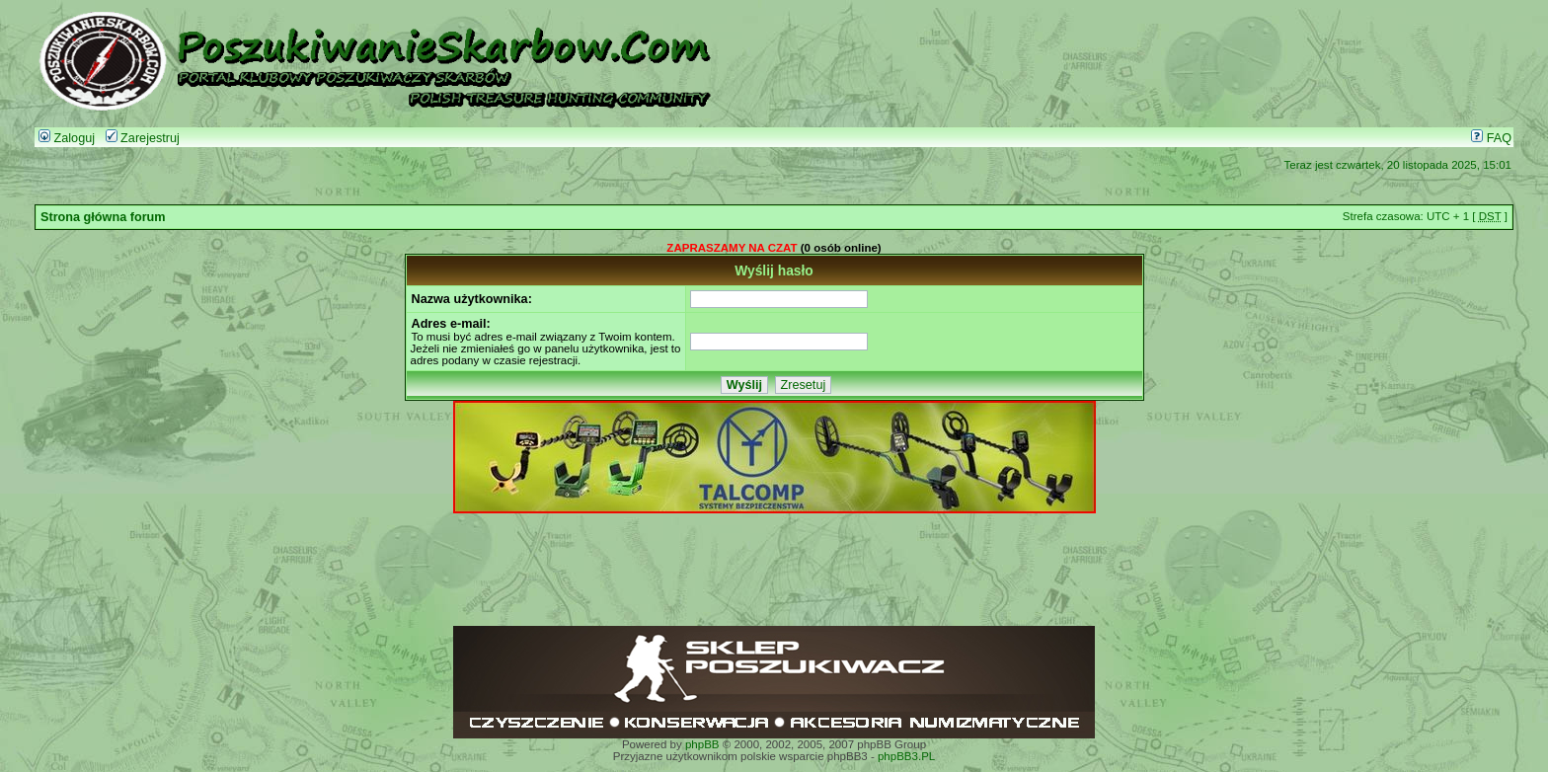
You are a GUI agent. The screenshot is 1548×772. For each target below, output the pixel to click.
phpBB (702, 744)
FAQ (1491, 138)
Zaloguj (67, 138)
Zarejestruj (143, 138)
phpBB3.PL (906, 756)
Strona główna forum (103, 217)
